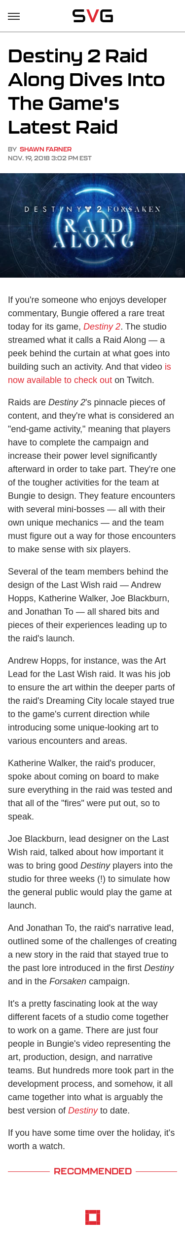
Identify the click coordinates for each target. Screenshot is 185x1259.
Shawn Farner (46, 149)
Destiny (83, 1110)
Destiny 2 (101, 327)
